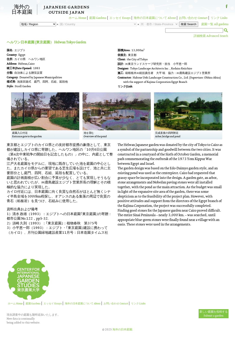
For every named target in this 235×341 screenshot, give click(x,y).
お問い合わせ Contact (193, 18)
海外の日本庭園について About (155, 18)
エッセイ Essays (120, 18)
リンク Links (219, 18)
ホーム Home (77, 18)
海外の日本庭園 (21, 9)
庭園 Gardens (97, 18)
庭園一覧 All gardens (215, 24)
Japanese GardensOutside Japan (66, 10)
